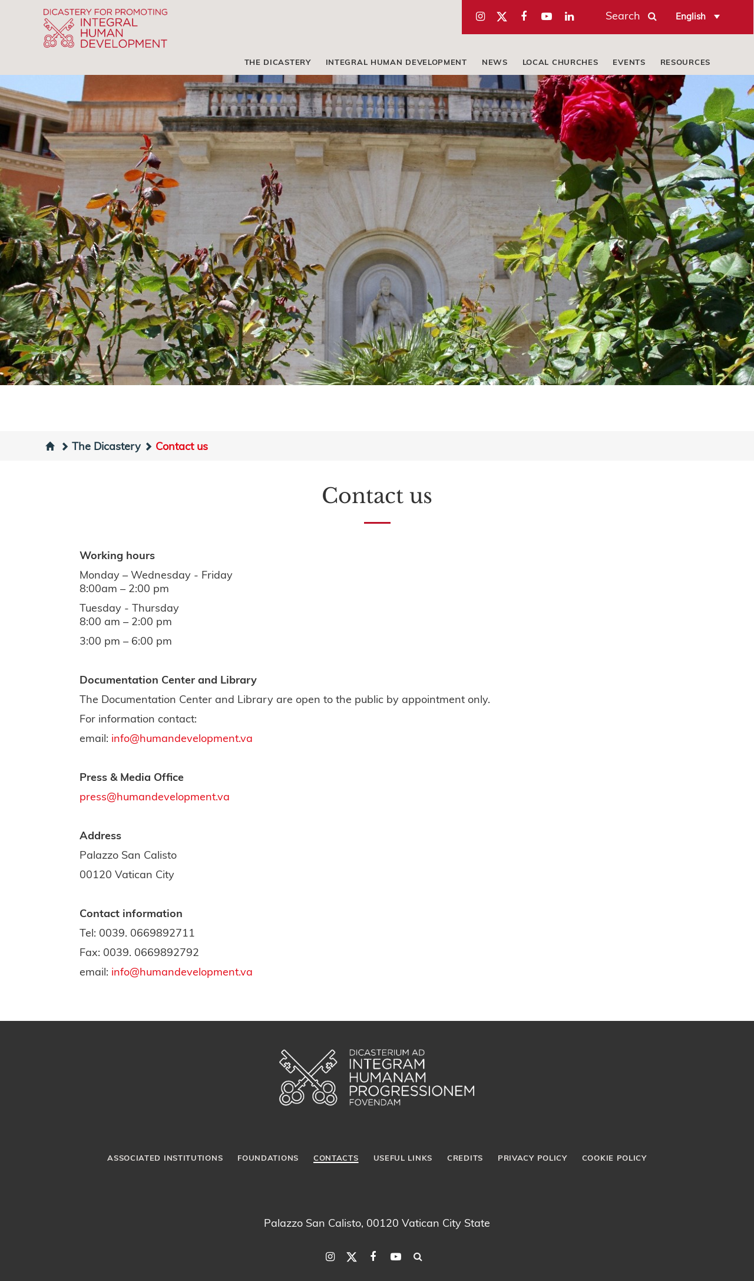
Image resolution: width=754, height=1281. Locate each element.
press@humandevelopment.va (155, 796)
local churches (560, 62)
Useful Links (402, 1157)
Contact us (176, 445)
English (691, 16)
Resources (685, 62)
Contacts (336, 1157)
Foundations (268, 1157)
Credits (465, 1157)
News (495, 62)
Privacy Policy (532, 1157)
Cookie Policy (614, 1157)
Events (629, 62)
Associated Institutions (165, 1157)
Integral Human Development (396, 62)
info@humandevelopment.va (182, 737)
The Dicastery (277, 62)
